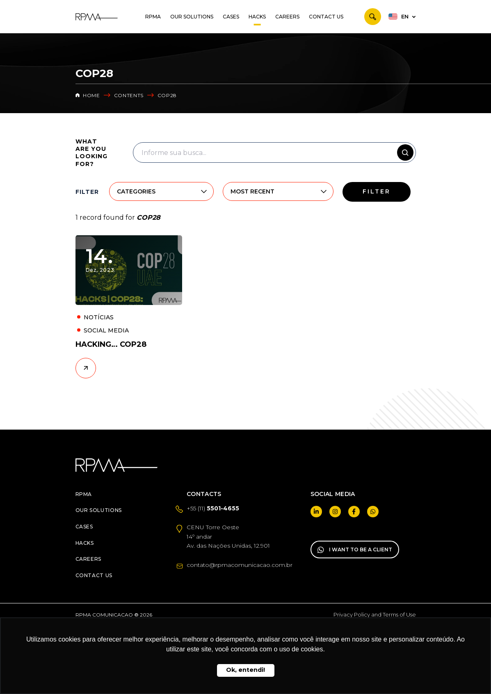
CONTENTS (129, 95)
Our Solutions (191, 16)
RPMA (153, 16)
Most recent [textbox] (252, 191)
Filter (377, 191)
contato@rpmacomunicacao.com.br (239, 565)
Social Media (106, 330)
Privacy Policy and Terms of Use (374, 614)
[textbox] (152, 191)
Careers (287, 16)
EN (405, 16)
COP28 (167, 95)
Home (87, 95)
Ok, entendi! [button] (245, 670)
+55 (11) (213, 508)
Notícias (99, 317)
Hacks (257, 16)
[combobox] (152, 191)
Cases (231, 16)
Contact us (326, 16)
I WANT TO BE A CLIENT (354, 549)
